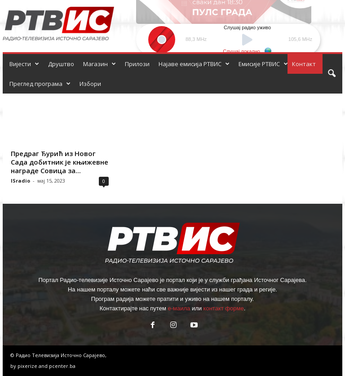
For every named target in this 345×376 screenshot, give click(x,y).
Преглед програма (40, 84)
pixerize (28, 366)
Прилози (137, 64)
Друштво (61, 64)
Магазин (99, 64)
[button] (331, 74)
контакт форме (223, 308)
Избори (90, 84)
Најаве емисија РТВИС (194, 64)
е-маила (179, 308)
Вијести (24, 64)
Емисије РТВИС (263, 64)
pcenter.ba (62, 366)
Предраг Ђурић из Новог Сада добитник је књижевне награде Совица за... (59, 162)
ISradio (20, 180)
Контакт (304, 64)
